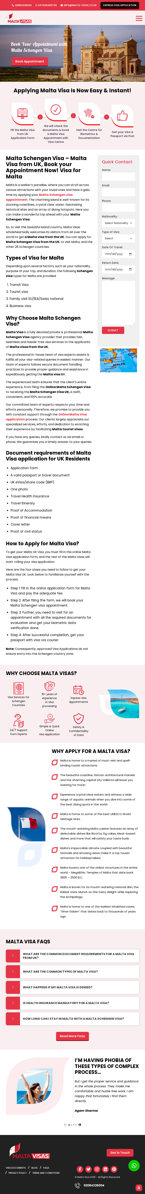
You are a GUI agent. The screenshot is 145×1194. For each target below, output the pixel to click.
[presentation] (65, 1125)
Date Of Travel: (112, 247)
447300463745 (47, 5)
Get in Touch (120, 1153)
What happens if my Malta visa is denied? (57, 987)
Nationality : (110, 216)
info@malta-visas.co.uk (80, 5)
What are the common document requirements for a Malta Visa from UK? (78, 956)
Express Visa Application (119, 5)
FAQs (46, 1167)
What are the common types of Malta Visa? (60, 971)
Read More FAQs (72, 1036)
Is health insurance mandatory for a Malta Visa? (66, 1003)
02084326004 (23, 5)
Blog (34, 1167)
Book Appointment (29, 61)
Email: (106, 185)
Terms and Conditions (46, 1173)
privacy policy (18, 1173)
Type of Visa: (111, 232)
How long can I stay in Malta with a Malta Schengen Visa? (73, 1019)
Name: (106, 170)
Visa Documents (16, 1167)
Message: (108, 278)
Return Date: (110, 263)
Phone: (106, 201)
